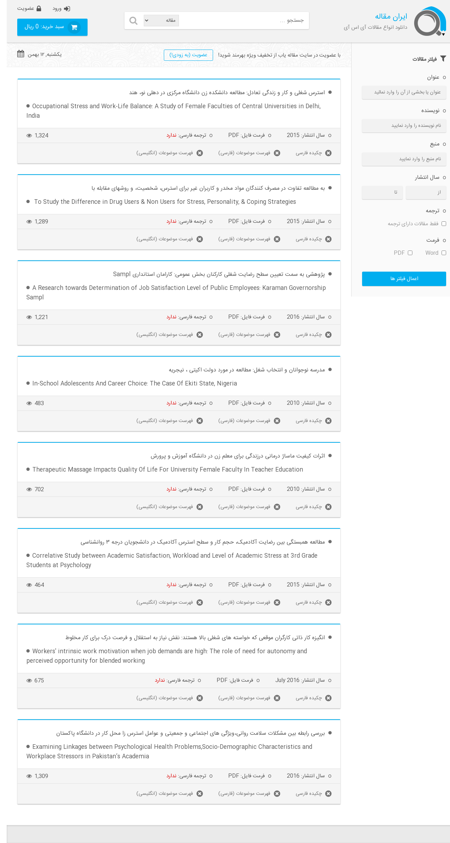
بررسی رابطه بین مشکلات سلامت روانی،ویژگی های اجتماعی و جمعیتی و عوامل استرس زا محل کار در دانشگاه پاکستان (184, 733)
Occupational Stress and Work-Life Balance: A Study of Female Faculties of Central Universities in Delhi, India (167, 111)
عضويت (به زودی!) (182, 55)
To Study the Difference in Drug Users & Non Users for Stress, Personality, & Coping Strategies (157, 202)
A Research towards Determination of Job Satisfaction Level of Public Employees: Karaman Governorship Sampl (169, 293)
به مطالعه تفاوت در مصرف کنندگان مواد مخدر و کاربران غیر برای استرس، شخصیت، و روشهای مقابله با (201, 188)
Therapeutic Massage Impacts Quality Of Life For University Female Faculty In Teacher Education (161, 470)
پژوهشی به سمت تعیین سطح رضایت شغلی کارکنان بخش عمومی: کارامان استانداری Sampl (212, 274)
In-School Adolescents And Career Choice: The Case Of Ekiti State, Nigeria (128, 384)
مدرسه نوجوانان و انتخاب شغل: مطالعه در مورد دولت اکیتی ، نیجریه (240, 370)
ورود (50, 8)
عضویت (19, 8)
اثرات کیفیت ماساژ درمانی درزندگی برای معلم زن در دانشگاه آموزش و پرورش (231, 456)
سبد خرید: (38, 27)
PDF (396, 253)
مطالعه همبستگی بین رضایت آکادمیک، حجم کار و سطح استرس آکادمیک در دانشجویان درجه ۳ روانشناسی (196, 542)
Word (429, 253)
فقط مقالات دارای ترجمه (410, 224)
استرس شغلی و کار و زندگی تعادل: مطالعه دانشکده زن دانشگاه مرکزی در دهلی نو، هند (220, 93)
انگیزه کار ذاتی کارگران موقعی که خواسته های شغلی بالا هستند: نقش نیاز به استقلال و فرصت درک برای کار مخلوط (188, 638)
